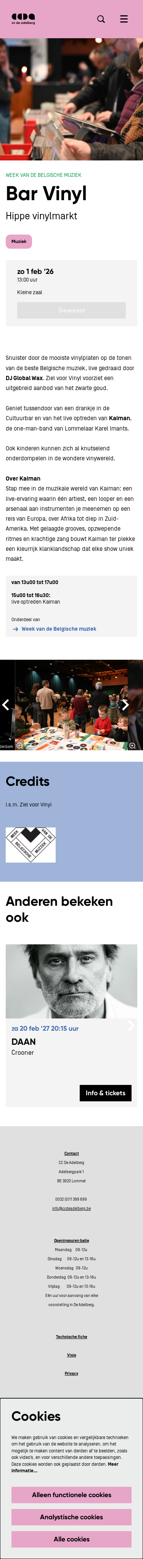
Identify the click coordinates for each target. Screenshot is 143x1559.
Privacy (71, 1373)
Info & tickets (105, 1093)
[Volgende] (125, 705)
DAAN (23, 1041)
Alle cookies (72, 1539)
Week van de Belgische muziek (53, 629)
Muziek (18, 241)
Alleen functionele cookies (71, 1495)
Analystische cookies (71, 1517)
